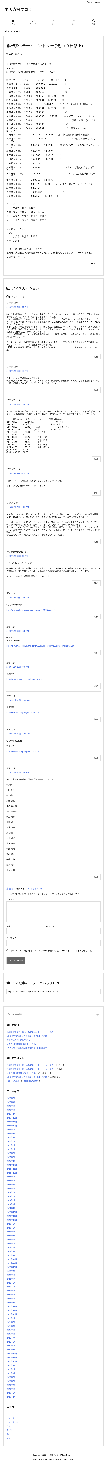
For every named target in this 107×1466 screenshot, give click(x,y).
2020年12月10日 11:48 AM (18, 700)
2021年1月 (11, 1350)
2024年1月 (11, 1208)
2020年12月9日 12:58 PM (17, 631)
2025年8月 (11, 1133)
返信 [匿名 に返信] (96, 617)
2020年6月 (11, 1377)
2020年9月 (11, 1365)
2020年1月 (11, 1397)
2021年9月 (11, 1318)
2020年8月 (11, 1369)
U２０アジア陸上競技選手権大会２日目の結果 (27, 1036)
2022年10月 (12, 1267)
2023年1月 (11, 1255)
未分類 (9, 1430)
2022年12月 (12, 1259)
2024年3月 (11, 1200)
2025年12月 (12, 1118)
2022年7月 (11, 1279)
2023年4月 (11, 1243)
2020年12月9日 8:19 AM (17, 556)
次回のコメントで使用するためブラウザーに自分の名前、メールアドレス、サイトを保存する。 (51, 950)
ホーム (10, 31)
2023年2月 (11, 1251)
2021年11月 (12, 1310)
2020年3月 (11, 1389)
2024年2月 (11, 1204)
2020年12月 (12, 1353)
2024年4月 (11, 1196)
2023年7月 (11, 1232)
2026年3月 (11, 1106)
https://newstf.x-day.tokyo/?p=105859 (22, 713)
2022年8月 (11, 1275)
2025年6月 (11, 1141)
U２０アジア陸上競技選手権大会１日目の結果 (27, 1048)
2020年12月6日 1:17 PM (17, 307)
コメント (10, 899)
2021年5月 (11, 1334)
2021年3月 (11, 1342)
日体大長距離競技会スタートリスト (22, 1044)
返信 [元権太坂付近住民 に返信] (96, 583)
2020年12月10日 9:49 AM (17, 667)
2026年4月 (11, 1102)
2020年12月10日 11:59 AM (18, 734)
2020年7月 (11, 1373)
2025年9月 (11, 1129)
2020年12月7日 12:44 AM (17, 404)
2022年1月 (11, 1302)
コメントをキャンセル (34, 889)
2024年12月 (12, 1165)
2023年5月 (11, 1240)
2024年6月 (11, 1188)
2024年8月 (11, 1181)
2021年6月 (11, 1330)
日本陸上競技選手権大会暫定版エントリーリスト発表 (30, 1032)
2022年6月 (11, 1283)
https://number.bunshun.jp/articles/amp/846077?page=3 (30, 610)
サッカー (10, 1414)
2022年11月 (12, 1263)
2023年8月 (11, 1228)
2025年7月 (11, 1137)
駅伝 (20, 31)
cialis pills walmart (30, 1081)
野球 (8, 1434)
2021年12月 (12, 1306)
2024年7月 (11, 1184)
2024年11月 (12, 1169)
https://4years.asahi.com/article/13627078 (24, 679)
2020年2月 (11, 1393)
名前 (8, 926)
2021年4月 (11, 1338)
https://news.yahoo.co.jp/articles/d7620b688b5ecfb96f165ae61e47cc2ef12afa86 (41, 646)
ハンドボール (12, 1422)
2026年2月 (11, 1110)
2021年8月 (11, 1322)
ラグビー (10, 1426)
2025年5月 (11, 1145)
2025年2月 (11, 1157)
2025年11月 (12, 1122)
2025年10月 (12, 1126)
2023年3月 (11, 1247)
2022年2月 (11, 1298)
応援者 (9, 888)
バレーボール (12, 1418)
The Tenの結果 (13, 1081)
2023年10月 (12, 1220)
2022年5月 (11, 1287)
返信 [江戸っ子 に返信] (96, 459)
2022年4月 (11, 1291)
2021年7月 (11, 1326)
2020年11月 (12, 1357)
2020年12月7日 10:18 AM (17, 473)
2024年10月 (12, 1173)
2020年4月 (11, 1385)
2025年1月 (11, 1161)
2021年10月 (12, 1314)
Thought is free (68, 1459)
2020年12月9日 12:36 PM (17, 597)
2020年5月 (11, 1381)
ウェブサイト (12, 938)
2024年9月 (11, 1177)
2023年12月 (12, 1212)
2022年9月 (11, 1271)
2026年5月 (11, 1098)
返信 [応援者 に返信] (96, 357)
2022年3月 (11, 1295)
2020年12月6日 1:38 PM (17, 371)
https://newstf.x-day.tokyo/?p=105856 (22, 751)
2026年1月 (11, 1114)
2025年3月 (11, 1153)
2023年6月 (11, 1236)
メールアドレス (47, 926)
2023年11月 (12, 1216)
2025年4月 (11, 1149)
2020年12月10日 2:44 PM (17, 772)
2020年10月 (12, 1361)
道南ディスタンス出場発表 (18, 1040)
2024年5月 (11, 1192)
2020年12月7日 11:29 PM (17, 507)
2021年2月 (11, 1346)
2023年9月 (11, 1224)
